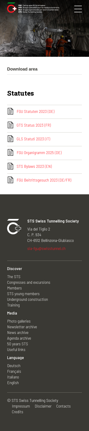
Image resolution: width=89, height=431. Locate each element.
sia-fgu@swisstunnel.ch (46, 248)
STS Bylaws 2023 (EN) (34, 166)
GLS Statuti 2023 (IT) (33, 138)
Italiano (13, 376)
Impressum (21, 406)
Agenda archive (19, 338)
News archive (17, 332)
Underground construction (27, 299)
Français (14, 371)
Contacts (63, 406)
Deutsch (13, 365)
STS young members (23, 293)
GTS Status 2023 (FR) (34, 125)
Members (14, 287)
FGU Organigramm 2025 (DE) (39, 152)
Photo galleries (19, 321)
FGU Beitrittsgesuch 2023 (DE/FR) (44, 179)
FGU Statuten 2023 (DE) (35, 111)
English (13, 382)
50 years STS (17, 343)
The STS (13, 276)
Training (13, 304)
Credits (17, 411)
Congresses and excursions (28, 282)
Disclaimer (43, 406)
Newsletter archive (22, 326)
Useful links (16, 349)
